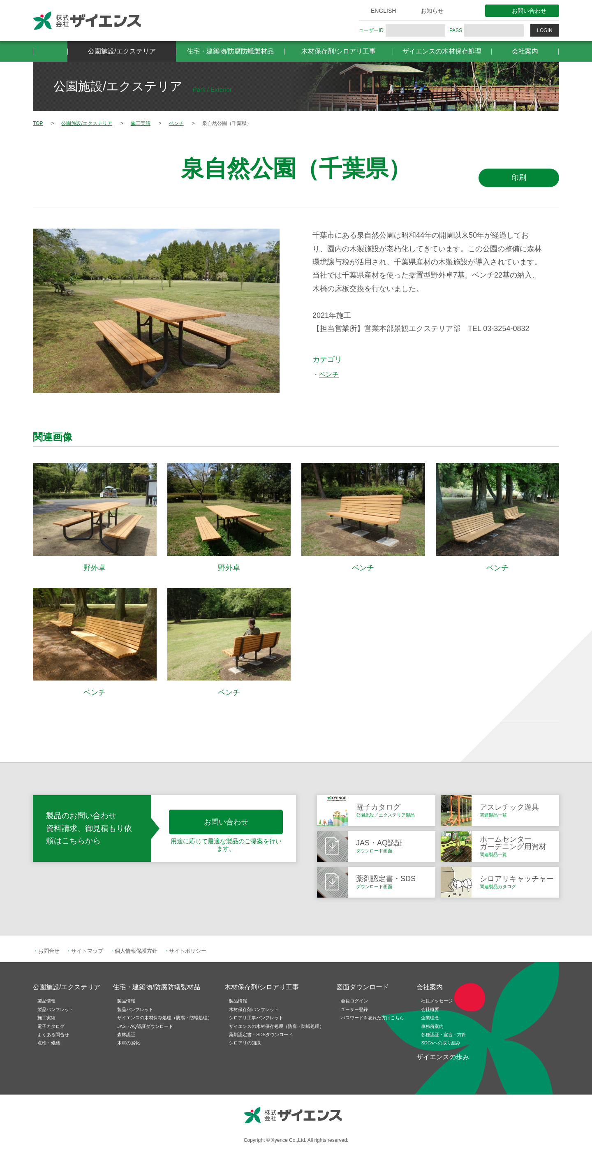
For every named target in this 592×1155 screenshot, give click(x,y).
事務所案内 (432, 1026)
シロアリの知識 (245, 1042)
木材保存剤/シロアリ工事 (338, 51)
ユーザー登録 (354, 1009)
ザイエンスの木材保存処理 (441, 51)
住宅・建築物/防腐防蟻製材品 (230, 51)
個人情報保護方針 (136, 951)
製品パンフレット (55, 1009)
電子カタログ (51, 1026)
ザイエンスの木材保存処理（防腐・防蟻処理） (164, 1017)
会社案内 (525, 51)
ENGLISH (383, 10)
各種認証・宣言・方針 (443, 1034)
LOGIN (544, 30)
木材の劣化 (128, 1042)
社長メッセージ (437, 1000)
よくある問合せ (53, 1034)
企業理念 (430, 1017)
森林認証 (126, 1034)
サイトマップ (87, 951)
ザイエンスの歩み (442, 1056)
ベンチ (329, 374)
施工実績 (46, 1017)
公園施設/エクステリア (121, 51)
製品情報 (46, 1000)
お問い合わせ (529, 10)
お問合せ (49, 951)
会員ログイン (354, 1000)
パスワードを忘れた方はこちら (372, 1017)
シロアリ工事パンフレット (256, 1017)
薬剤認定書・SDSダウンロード (261, 1034)
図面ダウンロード (362, 987)
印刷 (518, 178)
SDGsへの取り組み (440, 1042)
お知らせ (432, 10)
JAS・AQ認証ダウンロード (145, 1026)
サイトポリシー (187, 951)
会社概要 (430, 1009)
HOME (50, 51)
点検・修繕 (48, 1042)
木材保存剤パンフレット (254, 1009)
